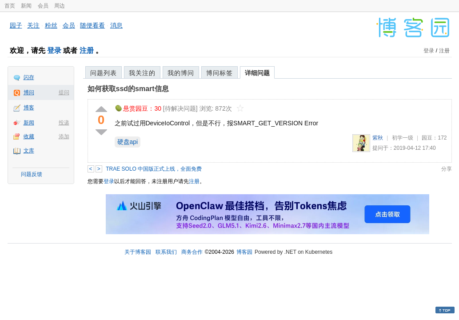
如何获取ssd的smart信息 (128, 88)
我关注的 (142, 72)
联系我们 (166, 252)
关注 (33, 25)
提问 (64, 92)
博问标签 (219, 72)
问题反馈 (31, 174)
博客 (29, 107)
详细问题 (257, 72)
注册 (87, 50)
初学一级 (402, 138)
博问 (29, 92)
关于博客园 (137, 252)
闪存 (29, 77)
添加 (64, 136)
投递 (64, 123)
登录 (54, 50)
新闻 (26, 6)
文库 (29, 151)
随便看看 (92, 25)
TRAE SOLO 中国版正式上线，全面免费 (154, 169)
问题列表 (103, 72)
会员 (43, 6)
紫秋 (377, 138)
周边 (59, 6)
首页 (9, 6)
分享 (446, 169)
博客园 (244, 252)
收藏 (29, 136)
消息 (116, 25)
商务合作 (192, 252)
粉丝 (51, 25)
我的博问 (181, 72)
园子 (16, 25)
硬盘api (127, 141)
